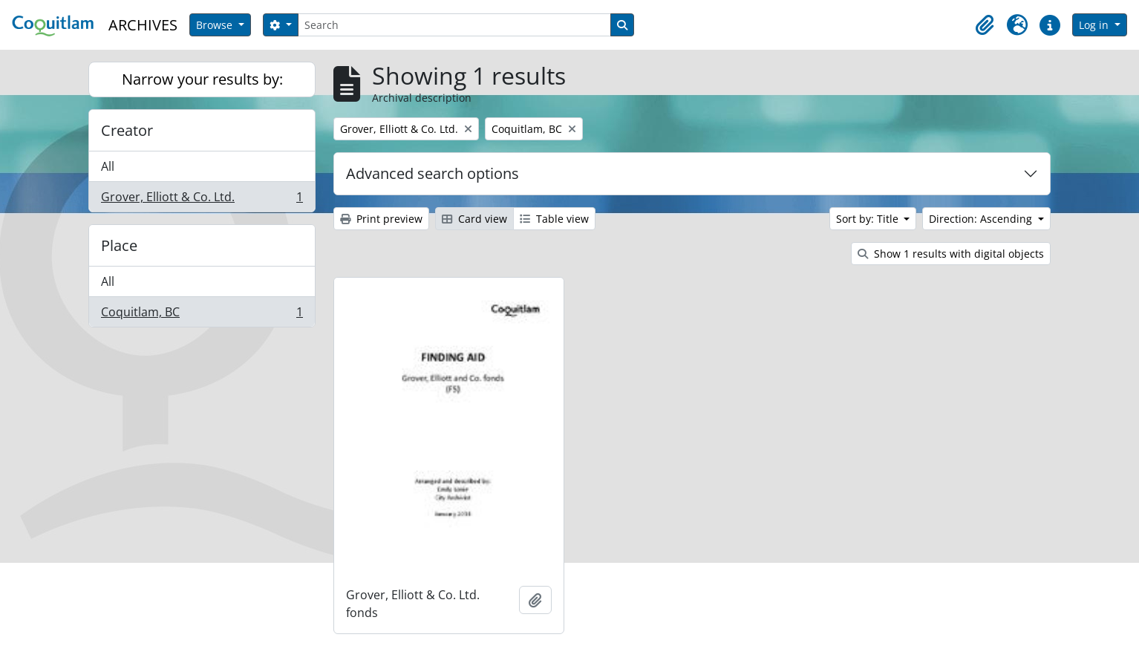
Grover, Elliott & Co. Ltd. (201, 200)
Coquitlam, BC (201, 315)
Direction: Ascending (982, 219)
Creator (127, 130)
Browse (215, 25)
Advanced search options (432, 173)
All (107, 166)
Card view (474, 219)
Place (119, 245)
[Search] (454, 24)
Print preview (381, 219)
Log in (1095, 25)
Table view (554, 219)
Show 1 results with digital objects (951, 254)
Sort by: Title (868, 219)
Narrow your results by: (202, 79)
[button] (984, 25)
